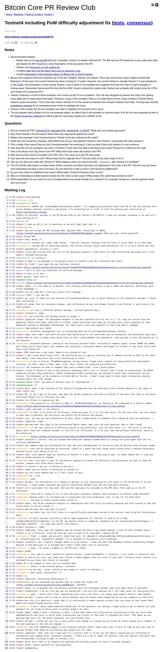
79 (6, 542)
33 (6, 319)
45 (6, 385)
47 (6, 394)
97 (6, 612)
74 (6, 512)
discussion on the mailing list (45, 67)
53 (6, 421)
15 (6, 252)
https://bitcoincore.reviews (31, 212)
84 (6, 563)
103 (6, 648)
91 (6, 588)
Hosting (48, 14)
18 (6, 264)
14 (6, 249)
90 (6, 582)
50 (6, 409)
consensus (139, 22)
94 (6, 597)
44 (6, 382)
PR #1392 (18, 85)
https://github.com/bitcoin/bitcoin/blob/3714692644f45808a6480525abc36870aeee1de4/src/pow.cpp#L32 (85, 436)
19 (6, 267)
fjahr (12, 42)
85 (6, 566)
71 (6, 500)
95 (6, 600)
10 (6, 236)
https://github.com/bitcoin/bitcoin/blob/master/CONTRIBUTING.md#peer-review (59, 233)
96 (6, 606)
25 (6, 286)
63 (6, 469)
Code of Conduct (34, 14)
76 (6, 527)
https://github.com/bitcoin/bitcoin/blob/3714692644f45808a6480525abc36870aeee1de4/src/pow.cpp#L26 (70, 406)
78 (6, 536)
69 (6, 494)
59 (6, 448)
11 (6, 239)
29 (6, 304)
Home (9, 14)
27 (6, 295)
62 (6, 466)
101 (6, 642)
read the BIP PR (43, 60)
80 (6, 548)
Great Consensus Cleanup (28, 116)
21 (6, 273)
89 (6, 579)
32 (6, 316)
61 (6, 460)
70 (6, 497)
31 (6, 313)
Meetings (18, 14)
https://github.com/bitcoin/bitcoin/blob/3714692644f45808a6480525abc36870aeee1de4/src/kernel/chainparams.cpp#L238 (89, 283)
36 (6, 334)
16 (6, 258)
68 (6, 488)
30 (6, 310)
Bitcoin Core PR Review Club (50, 7)
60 (6, 454)
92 (6, 591)
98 (6, 621)
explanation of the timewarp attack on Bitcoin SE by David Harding (58, 74)
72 (6, 503)
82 (6, 554)
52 (6, 418)
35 (6, 331)
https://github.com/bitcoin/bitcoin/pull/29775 (29, 37)
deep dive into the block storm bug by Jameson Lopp (53, 71)
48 (6, 400)
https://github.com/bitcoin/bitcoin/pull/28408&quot (45, 585)
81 (6, 551)
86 (6, 569)
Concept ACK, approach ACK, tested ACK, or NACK (62, 130)
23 (6, 280)
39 (6, 352)
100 (6, 633)
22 (6, 276)
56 (6, 436)
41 (6, 361)
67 (6, 482)
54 (6, 424)
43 (6, 370)
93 (6, 594)
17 (6, 261)
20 (6, 270)
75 (6, 518)
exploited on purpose (21, 105)
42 (6, 367)
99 (6, 627)
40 (6, 355)
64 (6, 472)
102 (6, 645)
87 (6, 572)
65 (6, 475)
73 (6, 509)
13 (6, 245)
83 (6, 557)
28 (6, 298)
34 (6, 328)
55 (6, 427)
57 (6, 439)
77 (6, 530)
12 (6, 242)
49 (6, 403)
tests (118, 22)
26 (6, 292)
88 (6, 576)
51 (6, 412)
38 (6, 343)
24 (6, 283)
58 (6, 445)
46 (6, 388)
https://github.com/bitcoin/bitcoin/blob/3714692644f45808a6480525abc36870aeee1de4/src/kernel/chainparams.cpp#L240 (87, 267)
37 (6, 337)
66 (6, 479)
